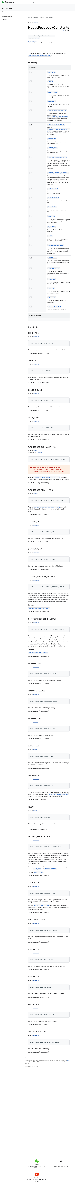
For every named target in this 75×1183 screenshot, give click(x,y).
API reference (7, 8)
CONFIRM (50, 81)
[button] (11, 19)
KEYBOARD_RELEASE (53, 198)
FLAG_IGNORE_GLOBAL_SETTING (57, 110)
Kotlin (62, 30)
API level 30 (36, 364)
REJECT (50, 236)
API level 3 (35, 22)
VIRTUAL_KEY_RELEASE (54, 306)
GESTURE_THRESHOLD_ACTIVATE (57, 157)
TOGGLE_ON (51, 288)
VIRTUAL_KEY (51, 297)
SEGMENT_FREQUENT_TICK (55, 245)
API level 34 (36, 421)
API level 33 (39, 452)
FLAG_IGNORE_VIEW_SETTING (56, 124)
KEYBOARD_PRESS (53, 189)
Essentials (21, 2)
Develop (42, 17)
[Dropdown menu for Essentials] (26, 2)
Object (36, 38)
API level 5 (35, 1008)
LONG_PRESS (51, 216)
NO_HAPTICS (51, 227)
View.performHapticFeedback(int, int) (47, 477)
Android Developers (33, 17)
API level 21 (36, 336)
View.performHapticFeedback (58, 794)
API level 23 (36, 393)
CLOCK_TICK (51, 72)
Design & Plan (34, 2)
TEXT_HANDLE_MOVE (53, 268)
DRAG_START (51, 101)
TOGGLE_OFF (51, 279)
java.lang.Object (32, 41)
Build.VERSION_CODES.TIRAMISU (58, 117)
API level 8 (35, 722)
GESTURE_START (52, 148)
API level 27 (36, 667)
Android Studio (67, 2)
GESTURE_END (52, 139)
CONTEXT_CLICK (52, 92)
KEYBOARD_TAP (52, 207)
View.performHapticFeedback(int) (40, 55)
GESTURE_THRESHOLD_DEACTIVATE (58, 173)
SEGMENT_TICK (52, 257)
